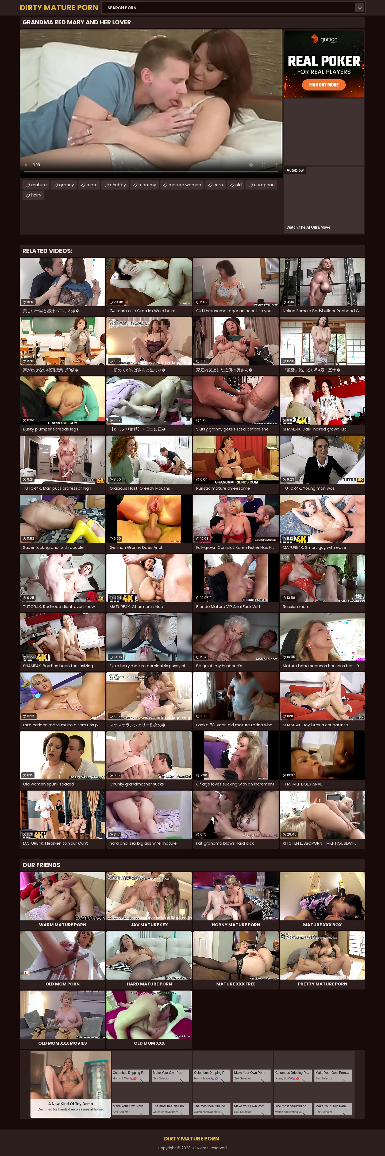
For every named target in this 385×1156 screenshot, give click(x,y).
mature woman (184, 185)
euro (218, 185)
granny (66, 185)
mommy (147, 185)
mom (92, 185)
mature (39, 185)
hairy (36, 195)
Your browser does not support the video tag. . (151, 103)
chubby (118, 185)
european (264, 185)
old (238, 185)
